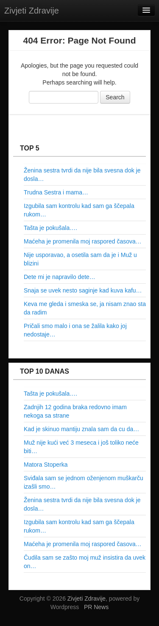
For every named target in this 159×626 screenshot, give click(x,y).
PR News (96, 607)
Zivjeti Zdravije (31, 10)
